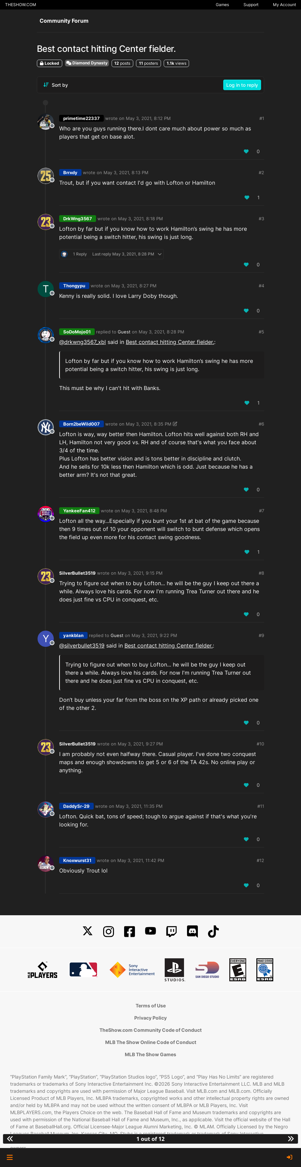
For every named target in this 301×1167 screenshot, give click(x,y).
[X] (87, 931)
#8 (261, 573)
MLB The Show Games (150, 1054)
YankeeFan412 (79, 510)
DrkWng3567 (77, 218)
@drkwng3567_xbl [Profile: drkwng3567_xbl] (82, 342)
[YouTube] (150, 931)
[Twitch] (171, 931)
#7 (261, 510)
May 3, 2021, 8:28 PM (161, 331)
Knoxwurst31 (77, 860)
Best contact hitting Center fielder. (170, 342)
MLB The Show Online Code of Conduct (150, 1042)
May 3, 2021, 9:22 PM (154, 635)
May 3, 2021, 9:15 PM (140, 573)
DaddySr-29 (76, 806)
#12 (260, 860)
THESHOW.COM (20, 4)
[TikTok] (213, 931)
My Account (284, 4)
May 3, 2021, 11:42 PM (140, 860)
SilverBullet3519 (77, 573)
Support (251, 4)
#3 (261, 218)
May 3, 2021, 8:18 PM (140, 218)
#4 (261, 285)
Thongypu (74, 285)
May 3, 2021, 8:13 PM (125, 172)
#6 (261, 424)
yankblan (73, 635)
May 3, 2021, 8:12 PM (148, 118)
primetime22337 (81, 118)
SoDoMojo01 (77, 331)
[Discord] (192, 931)
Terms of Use (151, 1005)
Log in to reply (242, 85)
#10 (260, 743)
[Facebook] (129, 931)
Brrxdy (70, 172)
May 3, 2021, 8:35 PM (148, 424)
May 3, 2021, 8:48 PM (144, 510)
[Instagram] (108, 931)
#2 (261, 172)
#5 (261, 331)
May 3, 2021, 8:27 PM (134, 285)
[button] (10, 1157)
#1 (261, 118)
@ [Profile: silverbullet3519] (82, 645)
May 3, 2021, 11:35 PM (139, 806)
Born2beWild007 (81, 424)
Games (222, 4)
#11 (260, 806)
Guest (124, 331)
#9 (261, 635)
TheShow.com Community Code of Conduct (150, 1030)
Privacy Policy (150, 1018)
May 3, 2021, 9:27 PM (140, 743)
